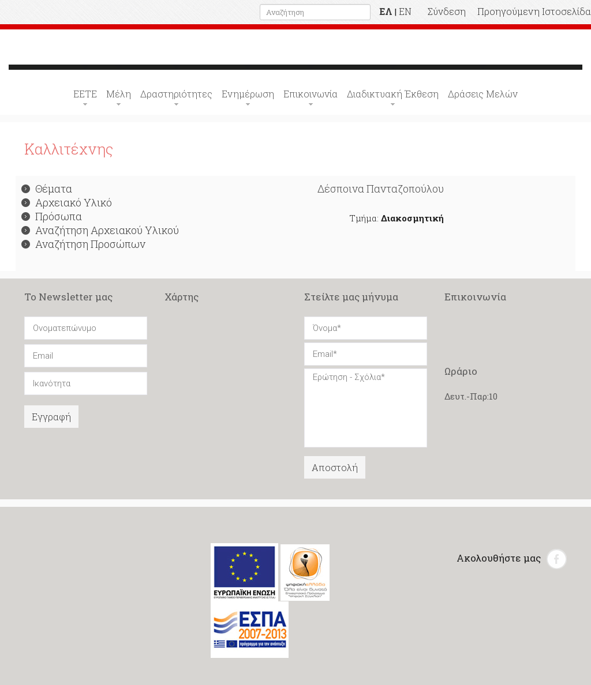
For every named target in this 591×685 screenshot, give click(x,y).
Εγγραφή (51, 417)
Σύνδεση (447, 11)
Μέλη (118, 94)
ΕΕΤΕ (85, 94)
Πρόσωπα (51, 216)
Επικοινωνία (310, 94)
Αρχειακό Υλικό (66, 202)
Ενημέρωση (248, 94)
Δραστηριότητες (176, 94)
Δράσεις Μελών (483, 94)
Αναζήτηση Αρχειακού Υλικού (100, 230)
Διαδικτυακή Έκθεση (393, 94)
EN (405, 11)
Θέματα (46, 188)
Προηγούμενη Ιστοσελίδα (534, 11)
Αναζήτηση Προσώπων (83, 244)
